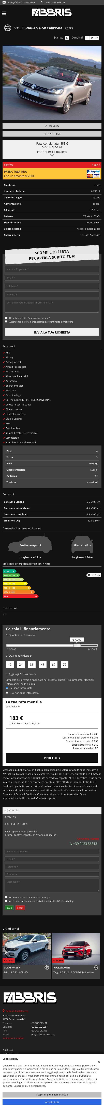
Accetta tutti (52, 1102)
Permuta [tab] (10, 817)
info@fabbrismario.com (21, 2)
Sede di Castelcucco (17, 1011)
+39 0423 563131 (55, 2)
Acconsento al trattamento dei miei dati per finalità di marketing (41, 321)
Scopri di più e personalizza (52, 1094)
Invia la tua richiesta (52, 332)
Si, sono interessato (21, 688)
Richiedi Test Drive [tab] (16, 823)
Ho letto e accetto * (29, 318)
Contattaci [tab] (12, 810)
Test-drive (52, 134)
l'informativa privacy (38, 318)
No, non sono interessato (24, 692)
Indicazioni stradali (13, 1038)
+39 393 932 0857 (39, 1026)
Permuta (52, 126)
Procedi (52, 758)
